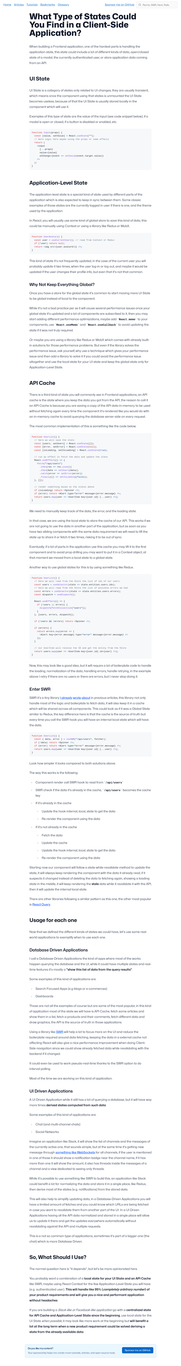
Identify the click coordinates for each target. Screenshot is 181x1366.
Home (7, 4)
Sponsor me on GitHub (119, 4)
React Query (41, 904)
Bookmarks (47, 4)
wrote (77, 698)
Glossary (63, 4)
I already (66, 698)
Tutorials (32, 4)
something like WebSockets (75, 1152)
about (86, 698)
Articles (19, 4)
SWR (59, 1032)
